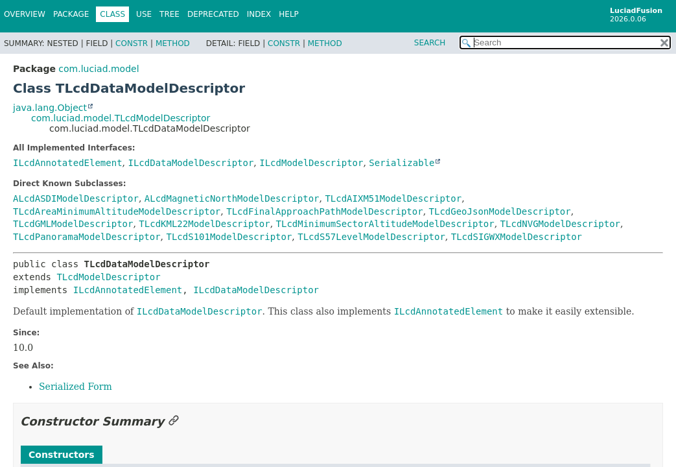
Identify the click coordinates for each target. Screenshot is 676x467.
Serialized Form (75, 386)
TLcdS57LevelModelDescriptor (371, 237)
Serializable (401, 163)
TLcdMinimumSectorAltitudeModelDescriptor (385, 224)
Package (71, 14)
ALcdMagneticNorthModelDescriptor (232, 198)
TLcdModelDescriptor (108, 277)
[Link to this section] (174, 421)
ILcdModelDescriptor (311, 163)
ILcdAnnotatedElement (67, 163)
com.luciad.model (98, 69)
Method (173, 43)
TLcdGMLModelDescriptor (73, 224)
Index (259, 14)
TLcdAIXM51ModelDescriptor (393, 198)
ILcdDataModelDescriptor (190, 163)
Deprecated (213, 14)
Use (144, 14)
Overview (24, 14)
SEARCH (430, 42)
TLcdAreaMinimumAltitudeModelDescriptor (116, 211)
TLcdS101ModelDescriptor (229, 237)
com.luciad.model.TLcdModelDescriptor (120, 118)
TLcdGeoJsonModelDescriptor (500, 211)
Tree (169, 14)
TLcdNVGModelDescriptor (560, 224)
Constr (131, 43)
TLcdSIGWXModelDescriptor (516, 237)
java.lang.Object (50, 107)
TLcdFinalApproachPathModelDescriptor (324, 211)
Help (289, 14)
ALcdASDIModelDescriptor (76, 198)
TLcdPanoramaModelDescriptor (87, 237)
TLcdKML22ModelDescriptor (204, 224)
